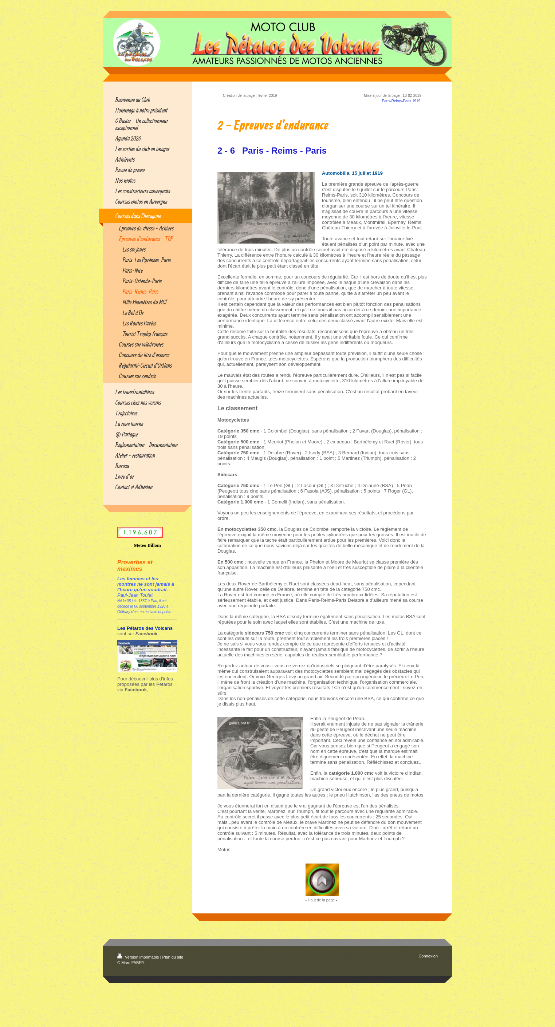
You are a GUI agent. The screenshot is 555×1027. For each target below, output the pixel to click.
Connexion (428, 956)
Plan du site (172, 957)
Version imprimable (138, 957)
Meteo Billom (147, 545)
